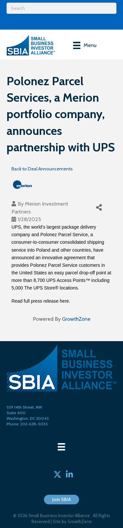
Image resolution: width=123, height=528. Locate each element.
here (64, 301)
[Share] (99, 207)
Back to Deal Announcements (42, 169)
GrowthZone (76, 319)
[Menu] (84, 45)
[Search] (61, 8)
